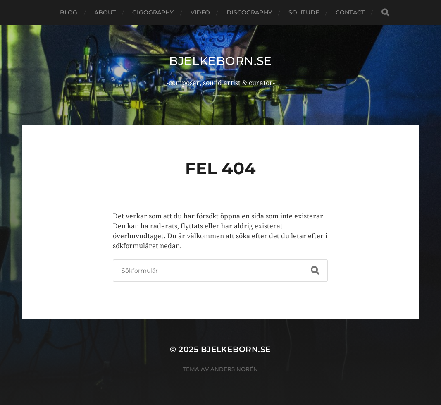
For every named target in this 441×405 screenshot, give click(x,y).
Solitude (303, 12)
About (105, 12)
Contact (350, 12)
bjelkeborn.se (220, 61)
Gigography (153, 12)
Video (200, 12)
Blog (69, 12)
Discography (249, 12)
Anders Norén (234, 369)
